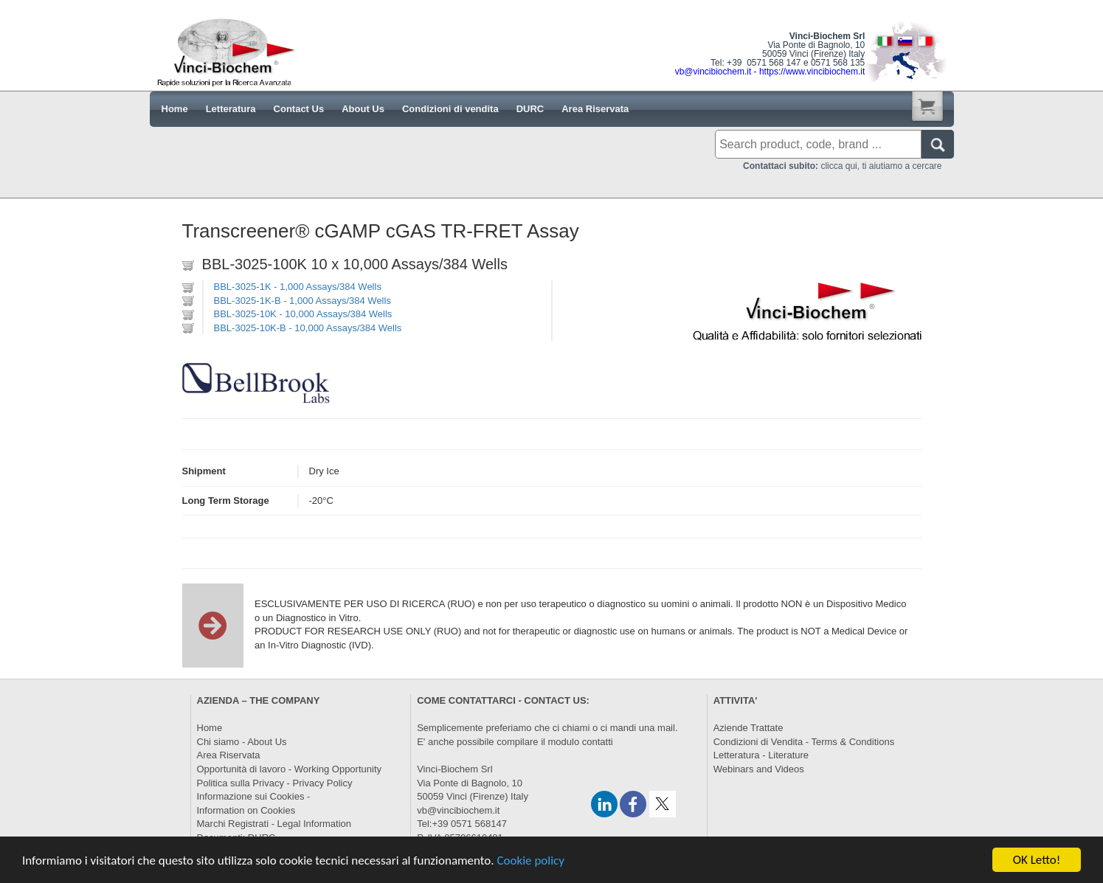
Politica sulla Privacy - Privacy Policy (275, 783)
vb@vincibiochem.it (458, 810)
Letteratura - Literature (761, 755)
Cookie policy (530, 861)
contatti (597, 741)
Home (210, 727)
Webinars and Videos (758, 769)
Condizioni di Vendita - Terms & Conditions (803, 741)
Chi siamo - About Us (242, 741)
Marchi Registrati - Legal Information (274, 823)
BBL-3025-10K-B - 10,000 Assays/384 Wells (308, 327)
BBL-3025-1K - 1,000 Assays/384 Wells (297, 286)
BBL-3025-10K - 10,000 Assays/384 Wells (303, 313)
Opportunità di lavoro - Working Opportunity (289, 769)
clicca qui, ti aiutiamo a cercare (842, 166)
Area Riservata (228, 755)
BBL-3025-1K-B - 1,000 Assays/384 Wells (302, 300)
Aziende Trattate (748, 727)
